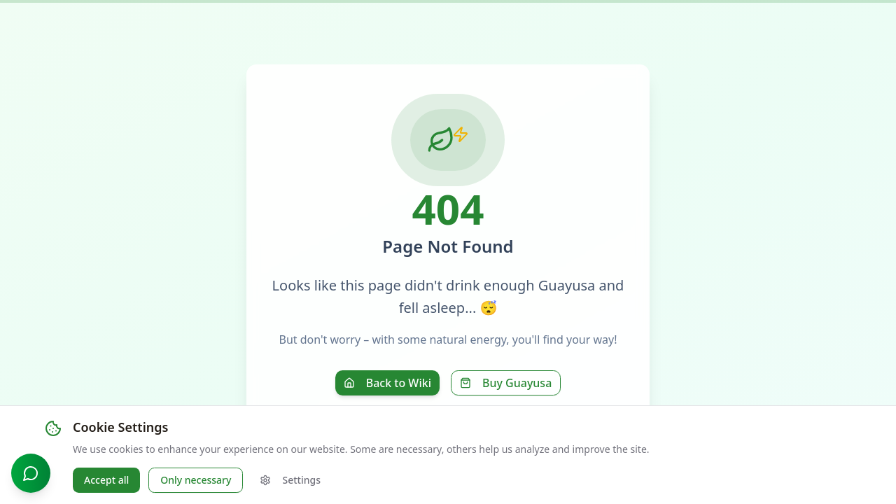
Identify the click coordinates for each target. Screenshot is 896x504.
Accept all (106, 479)
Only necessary (195, 479)
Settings (290, 479)
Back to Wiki (387, 383)
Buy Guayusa (506, 383)
